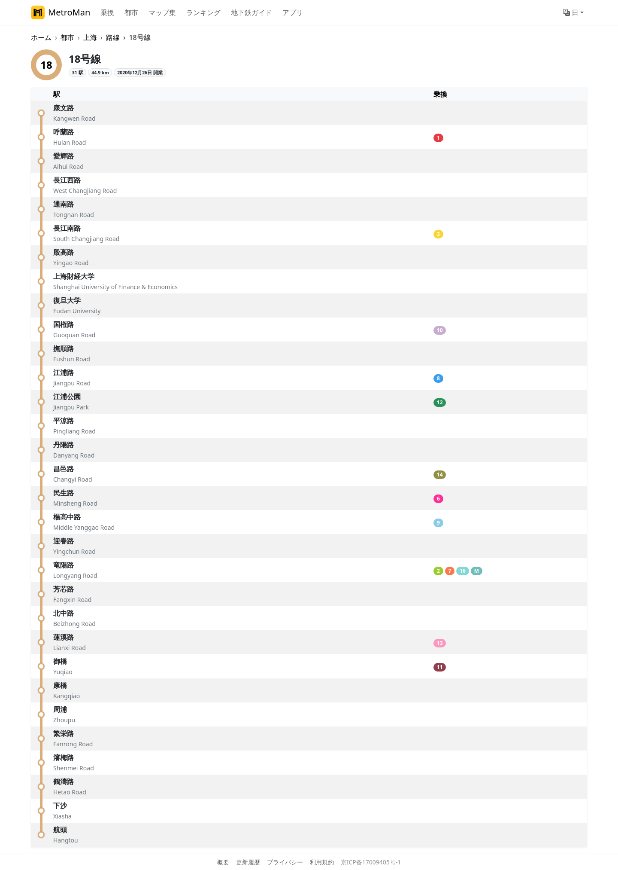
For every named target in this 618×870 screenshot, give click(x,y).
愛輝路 (63, 156)
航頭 (60, 829)
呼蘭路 (63, 132)
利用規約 (322, 862)
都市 (131, 12)
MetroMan (60, 12)
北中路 (63, 613)
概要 (223, 862)
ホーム (41, 37)
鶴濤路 (63, 781)
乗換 (107, 12)
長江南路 (67, 228)
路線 (113, 37)
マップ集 (162, 12)
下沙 (60, 805)
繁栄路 (63, 733)
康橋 (60, 685)
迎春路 (63, 541)
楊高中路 (67, 517)
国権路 (63, 324)
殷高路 (63, 252)
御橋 (60, 661)
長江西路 (67, 180)
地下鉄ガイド (251, 12)
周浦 (60, 709)
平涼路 (63, 420)
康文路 (63, 108)
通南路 (63, 204)
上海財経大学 (73, 276)
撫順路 (63, 348)
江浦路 (63, 372)
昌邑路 (63, 468)
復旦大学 (67, 300)
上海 (90, 37)
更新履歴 (248, 862)
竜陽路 (63, 565)
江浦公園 (67, 396)
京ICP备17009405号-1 (371, 862)
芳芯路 (63, 589)
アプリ (292, 12)
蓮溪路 (63, 637)
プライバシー (285, 862)
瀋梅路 (63, 757)
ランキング (203, 12)
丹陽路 (63, 444)
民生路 (63, 493)
